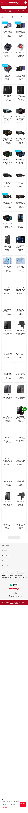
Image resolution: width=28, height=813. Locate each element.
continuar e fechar (22, 804)
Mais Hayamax (14, 546)
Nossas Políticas (14, 556)
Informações (14, 551)
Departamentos (14, 561)
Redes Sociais (14, 566)
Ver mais (14, 537)
